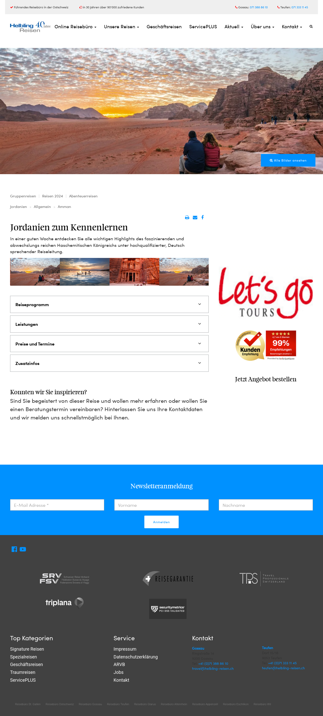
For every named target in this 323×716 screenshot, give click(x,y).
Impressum (125, 649)
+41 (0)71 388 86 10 (213, 663)
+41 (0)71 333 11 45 (282, 662)
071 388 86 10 (259, 7)
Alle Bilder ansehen (288, 160)
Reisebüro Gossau (90, 704)
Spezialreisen (23, 656)
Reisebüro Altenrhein (174, 704)
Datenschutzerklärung (136, 656)
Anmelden (161, 522)
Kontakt (292, 26)
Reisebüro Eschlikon (236, 704)
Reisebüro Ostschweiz (60, 704)
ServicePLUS (203, 26)
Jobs (119, 672)
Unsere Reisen (121, 26)
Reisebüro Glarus (145, 704)
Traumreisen (22, 672)
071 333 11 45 (299, 7)
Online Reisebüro (75, 26)
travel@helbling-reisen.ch (213, 668)
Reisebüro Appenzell (205, 704)
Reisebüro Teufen (118, 704)
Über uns (262, 26)
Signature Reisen (27, 649)
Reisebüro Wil (262, 704)
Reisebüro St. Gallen (28, 704)
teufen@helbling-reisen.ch (283, 668)
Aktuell (234, 26)
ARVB (119, 664)
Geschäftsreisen (164, 26)
